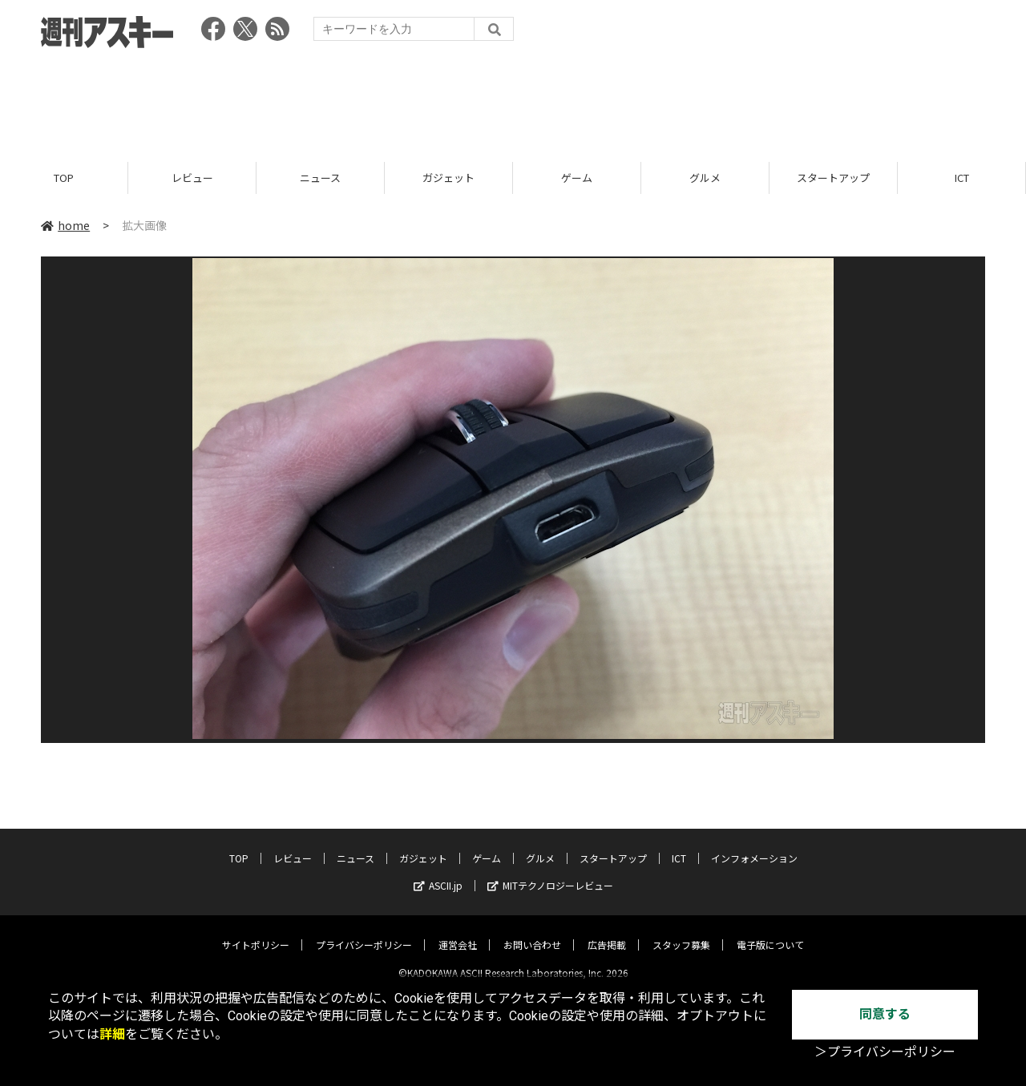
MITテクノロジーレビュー (550, 872)
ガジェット (448, 178)
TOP (64, 178)
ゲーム (576, 178)
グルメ (705, 178)
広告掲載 (607, 932)
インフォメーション (754, 845)
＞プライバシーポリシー (884, 1052)
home (65, 226)
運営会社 (457, 932)
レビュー (192, 178)
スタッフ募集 (681, 932)
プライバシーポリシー (364, 932)
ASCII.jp (438, 872)
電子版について (770, 932)
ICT (962, 178)
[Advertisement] (513, 100)
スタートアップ (833, 178)
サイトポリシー (255, 932)
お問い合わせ (532, 932)
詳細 (112, 1034)
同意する (885, 1014)
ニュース (320, 178)
